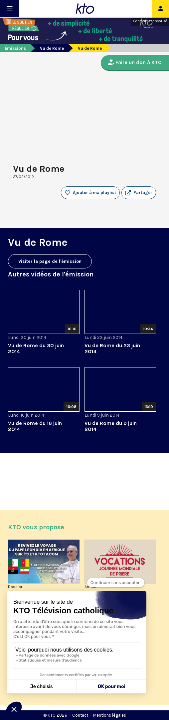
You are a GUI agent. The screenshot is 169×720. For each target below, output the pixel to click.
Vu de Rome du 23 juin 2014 (112, 348)
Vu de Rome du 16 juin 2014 (35, 426)
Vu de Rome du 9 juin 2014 (110, 426)
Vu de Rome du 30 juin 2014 (36, 348)
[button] (138, 192)
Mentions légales (109, 715)
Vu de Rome (52, 48)
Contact (80, 715)
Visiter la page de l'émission (50, 261)
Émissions (15, 48)
